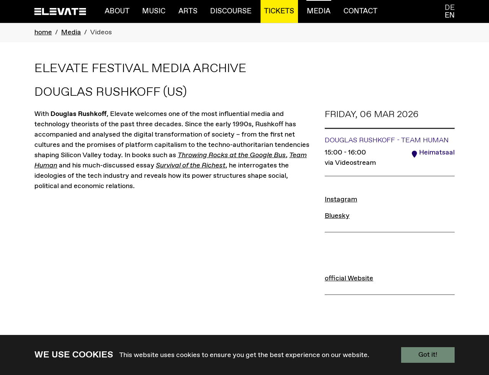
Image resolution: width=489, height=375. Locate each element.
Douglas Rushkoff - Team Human (387, 140)
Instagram (341, 199)
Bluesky (337, 215)
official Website (349, 278)
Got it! (427, 354)
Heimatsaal (437, 152)
